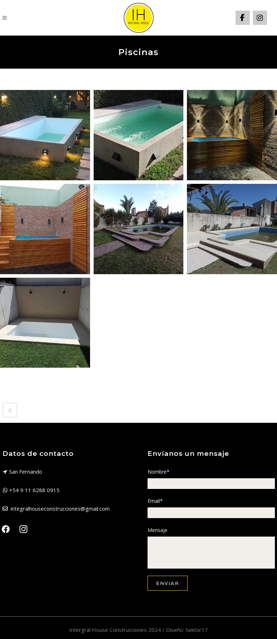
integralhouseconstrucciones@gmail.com (60, 508)
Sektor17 (196, 629)
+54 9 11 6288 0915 (34, 490)
